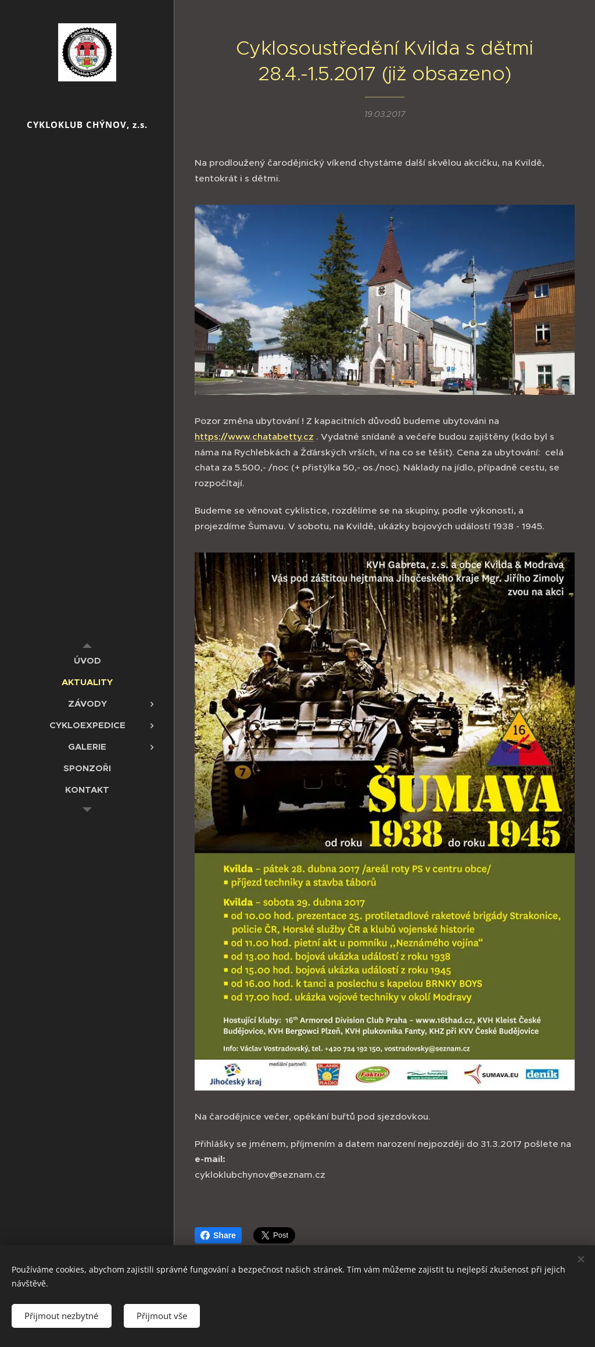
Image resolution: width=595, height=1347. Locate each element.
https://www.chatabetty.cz (254, 436)
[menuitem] (87, 660)
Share (218, 1235)
